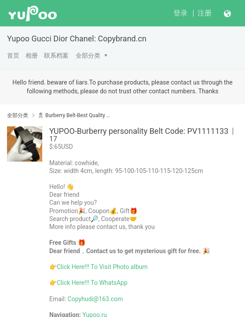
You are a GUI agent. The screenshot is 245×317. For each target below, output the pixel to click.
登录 (180, 13)
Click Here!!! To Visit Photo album (102, 266)
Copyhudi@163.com (95, 298)
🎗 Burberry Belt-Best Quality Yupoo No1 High (75, 115)
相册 (32, 55)
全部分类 (88, 55)
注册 (204, 13)
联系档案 (56, 55)
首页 (13, 55)
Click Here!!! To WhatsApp (92, 282)
